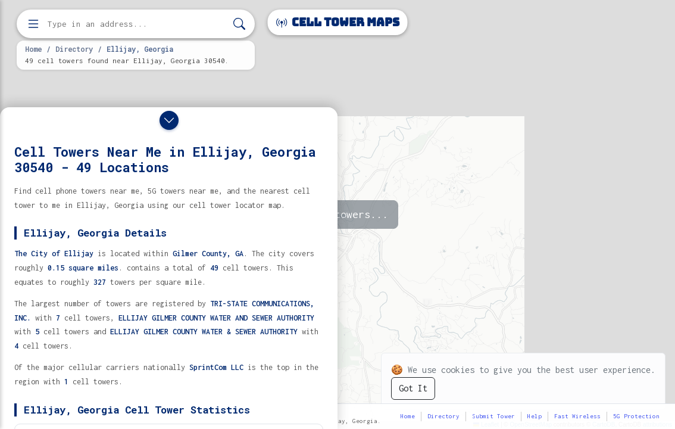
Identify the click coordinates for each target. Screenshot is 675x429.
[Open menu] (33, 24)
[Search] (239, 24)
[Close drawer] (169, 120)
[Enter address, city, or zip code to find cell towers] (137, 24)
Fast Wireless (577, 416)
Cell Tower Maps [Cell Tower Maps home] (337, 22)
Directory (74, 49)
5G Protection (636, 416)
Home (33, 49)
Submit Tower (493, 416)
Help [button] (534, 416)
